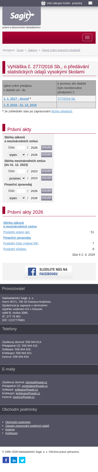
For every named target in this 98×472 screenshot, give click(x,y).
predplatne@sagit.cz (35, 386)
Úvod (20, 50)
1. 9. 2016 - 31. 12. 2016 (20, 105)
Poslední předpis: (15, 249)
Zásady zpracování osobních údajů (27, 425)
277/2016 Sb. (67, 98)
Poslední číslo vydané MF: (21, 243)
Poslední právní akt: (16, 232)
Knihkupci (11, 433)
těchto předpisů (61, 111)
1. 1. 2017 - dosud (16, 98)
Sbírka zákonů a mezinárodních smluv (20, 224)
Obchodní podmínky (18, 422)
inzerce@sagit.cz (23, 397)
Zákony (32, 50)
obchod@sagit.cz (36, 382)
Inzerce (10, 429)
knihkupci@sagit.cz (28, 393)
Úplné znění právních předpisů (61, 50)
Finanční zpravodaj (17, 237)
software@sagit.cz (26, 389)
